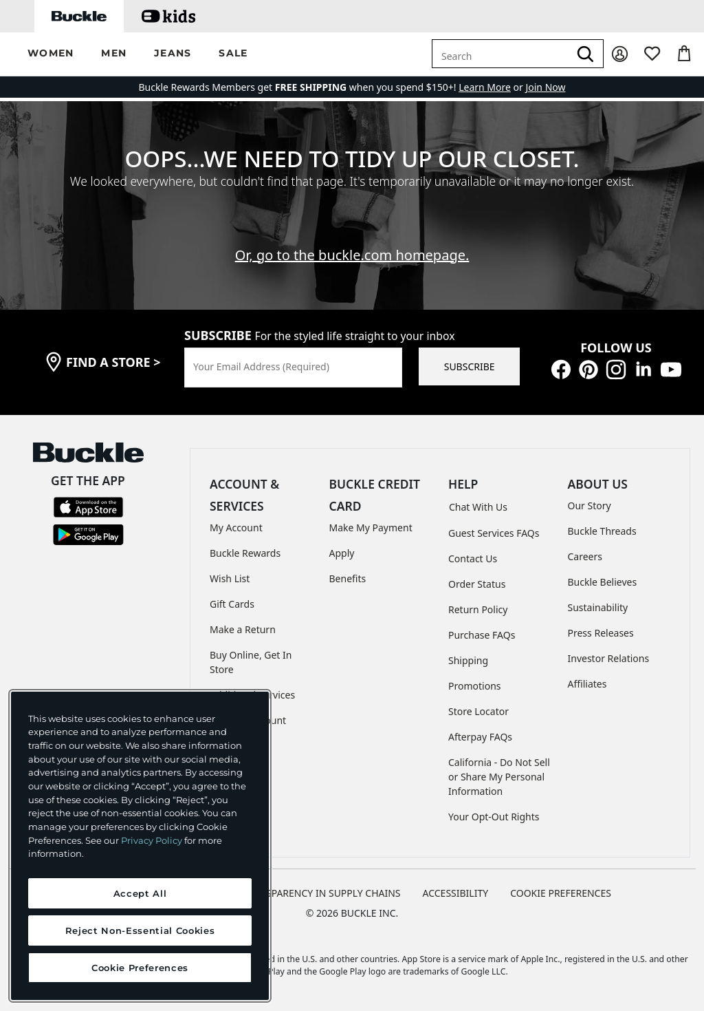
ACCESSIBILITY (456, 893)
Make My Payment (370, 527)
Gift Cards (232, 603)
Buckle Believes (602, 581)
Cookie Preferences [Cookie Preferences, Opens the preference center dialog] (139, 967)
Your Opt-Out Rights (494, 816)
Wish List (230, 578)
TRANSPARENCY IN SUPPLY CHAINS (321, 893)
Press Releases (601, 632)
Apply (342, 553)
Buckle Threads (602, 531)
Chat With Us (478, 506)
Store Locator (478, 711)
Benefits (347, 578)
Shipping (468, 660)
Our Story (589, 505)
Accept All (140, 893)
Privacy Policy (151, 840)
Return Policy (477, 609)
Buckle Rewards (245, 553)
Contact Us (472, 558)
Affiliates (587, 683)
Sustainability (598, 607)
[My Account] (620, 54)
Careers (585, 556)
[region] (140, 846)
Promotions (474, 685)
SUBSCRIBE (469, 366)
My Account (236, 527)
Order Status (476, 583)
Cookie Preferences (560, 893)
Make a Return (243, 629)
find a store (113, 362)
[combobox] (500, 53)
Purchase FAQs (481, 634)
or (492, 87)
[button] (50, 54)
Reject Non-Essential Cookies (139, 930)
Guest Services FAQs (493, 533)
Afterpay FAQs (480, 736)
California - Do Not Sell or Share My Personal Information (499, 777)
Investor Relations (609, 658)
